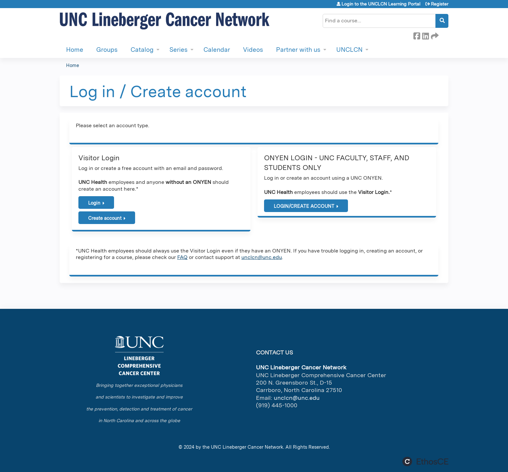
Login (94, 203)
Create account (104, 218)
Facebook (416, 35)
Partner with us (298, 49)
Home (74, 49)
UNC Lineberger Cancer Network (247, 447)
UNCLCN (349, 49)
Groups (107, 49)
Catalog (142, 49)
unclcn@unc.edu (261, 257)
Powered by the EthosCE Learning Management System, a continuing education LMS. (425, 461)
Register (439, 4)
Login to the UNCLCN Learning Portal (381, 4)
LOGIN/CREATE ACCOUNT (304, 206)
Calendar (216, 49)
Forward (434, 35)
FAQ (182, 257)
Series (178, 49)
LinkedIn (425, 35)
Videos (253, 49)
